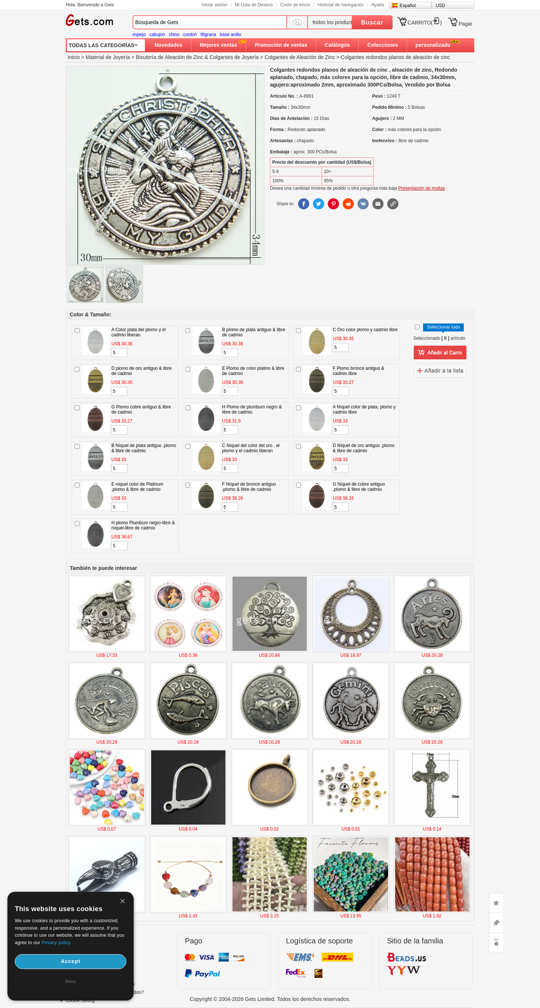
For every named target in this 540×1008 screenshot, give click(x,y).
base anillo (230, 34)
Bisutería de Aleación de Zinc (169, 57)
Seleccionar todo (443, 327)
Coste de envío (295, 4)
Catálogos (337, 45)
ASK (496, 922)
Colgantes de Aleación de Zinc (299, 57)
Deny (70, 981)
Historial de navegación (341, 4)
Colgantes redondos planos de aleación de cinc (395, 57)
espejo (139, 34)
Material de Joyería (108, 57)
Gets (89, 20)
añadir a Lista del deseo (440, 353)
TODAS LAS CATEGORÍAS (101, 45)
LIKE (496, 903)
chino (174, 34)
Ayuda (377, 4)
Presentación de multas (422, 188)
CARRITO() (425, 23)
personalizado (433, 45)
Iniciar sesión (214, 4)
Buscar (372, 22)
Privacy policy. (56, 942)
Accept (71, 961)
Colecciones (382, 45)
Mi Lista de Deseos (254, 4)
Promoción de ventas (281, 45)
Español (408, 5)
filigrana (208, 34)
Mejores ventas (218, 45)
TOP (496, 942)
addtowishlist (440, 370)
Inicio (74, 57)
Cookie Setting (80, 1000)
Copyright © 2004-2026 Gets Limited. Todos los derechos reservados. (270, 999)
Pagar (465, 24)
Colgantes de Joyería (233, 57)
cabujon (157, 34)
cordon (190, 34)
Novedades (168, 45)
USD (440, 5)
